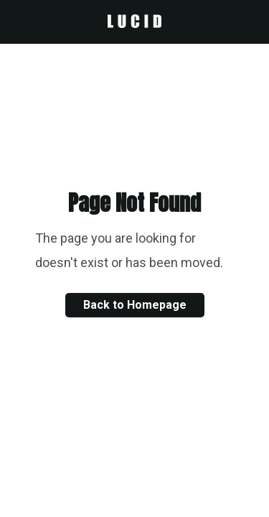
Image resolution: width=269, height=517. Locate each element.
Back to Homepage (135, 305)
